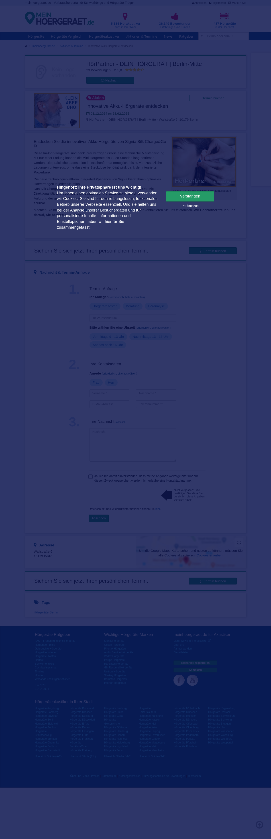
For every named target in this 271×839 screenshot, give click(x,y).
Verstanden (190, 196)
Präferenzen (190, 206)
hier (108, 221)
